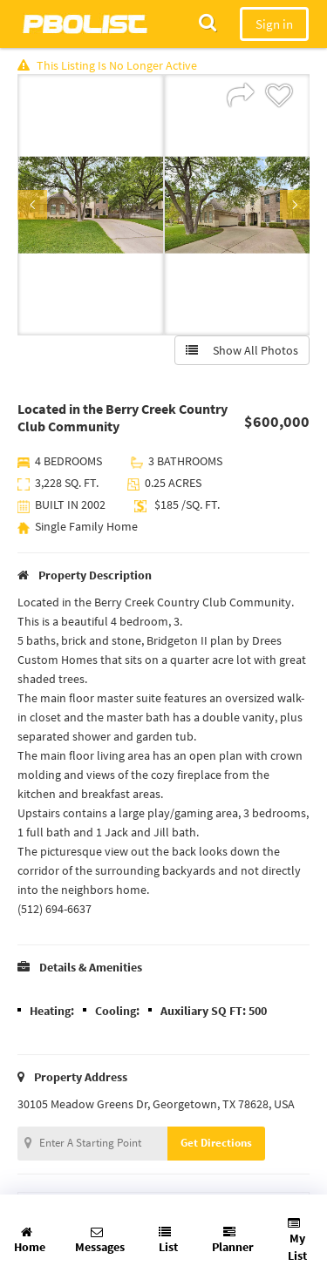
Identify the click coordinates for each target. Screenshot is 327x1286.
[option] (90, 204)
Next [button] (295, 205)
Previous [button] (32, 205)
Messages (100, 1240)
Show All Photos (242, 350)
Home (29, 1240)
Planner (233, 1240)
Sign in (274, 24)
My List (297, 1240)
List (168, 1240)
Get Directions (216, 1142)
